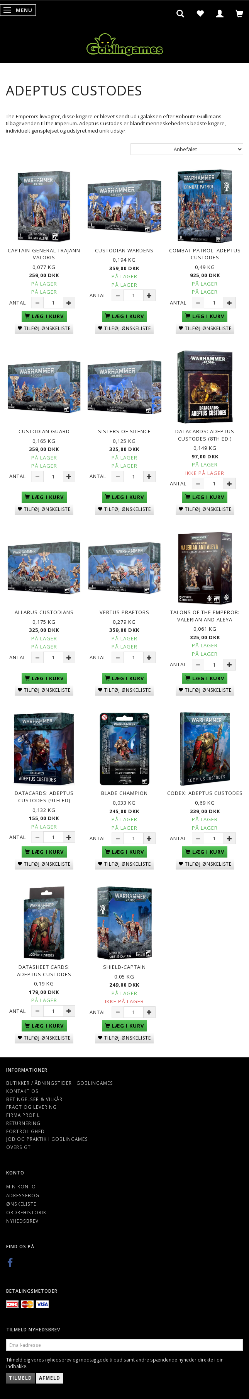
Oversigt (18, 1147)
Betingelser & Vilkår (34, 1099)
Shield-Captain (124, 966)
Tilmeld (20, 1378)
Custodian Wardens (124, 250)
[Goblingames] (124, 43)
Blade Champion (124, 793)
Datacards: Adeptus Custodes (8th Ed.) (204, 435)
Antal (18, 302)
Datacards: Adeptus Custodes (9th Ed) (44, 797)
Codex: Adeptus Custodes (205, 793)
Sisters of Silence (124, 431)
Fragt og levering (31, 1107)
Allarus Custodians (44, 612)
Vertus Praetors (124, 612)
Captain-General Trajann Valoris (44, 254)
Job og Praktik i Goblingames (47, 1139)
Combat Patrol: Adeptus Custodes (205, 254)
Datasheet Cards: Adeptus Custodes (44, 970)
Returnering (23, 1123)
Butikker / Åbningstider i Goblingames (59, 1083)
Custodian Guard (44, 431)
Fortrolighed (25, 1131)
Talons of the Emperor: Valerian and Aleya (205, 616)
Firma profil (23, 1115)
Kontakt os (22, 1091)
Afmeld (49, 1378)
